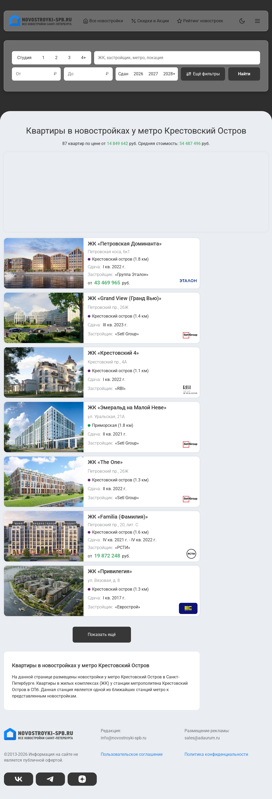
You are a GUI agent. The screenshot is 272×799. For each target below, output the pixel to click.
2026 (138, 73)
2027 (153, 73)
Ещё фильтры (203, 74)
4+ (83, 57)
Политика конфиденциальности (216, 754)
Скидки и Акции (151, 21)
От (18, 74)
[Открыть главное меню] (256, 21)
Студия (24, 57)
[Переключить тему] (241, 21)
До (70, 74)
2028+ (169, 73)
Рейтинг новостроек (201, 21)
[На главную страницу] (41, 24)
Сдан (123, 73)
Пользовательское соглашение (132, 754)
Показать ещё (102, 634)
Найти (244, 73)
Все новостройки (104, 21)
